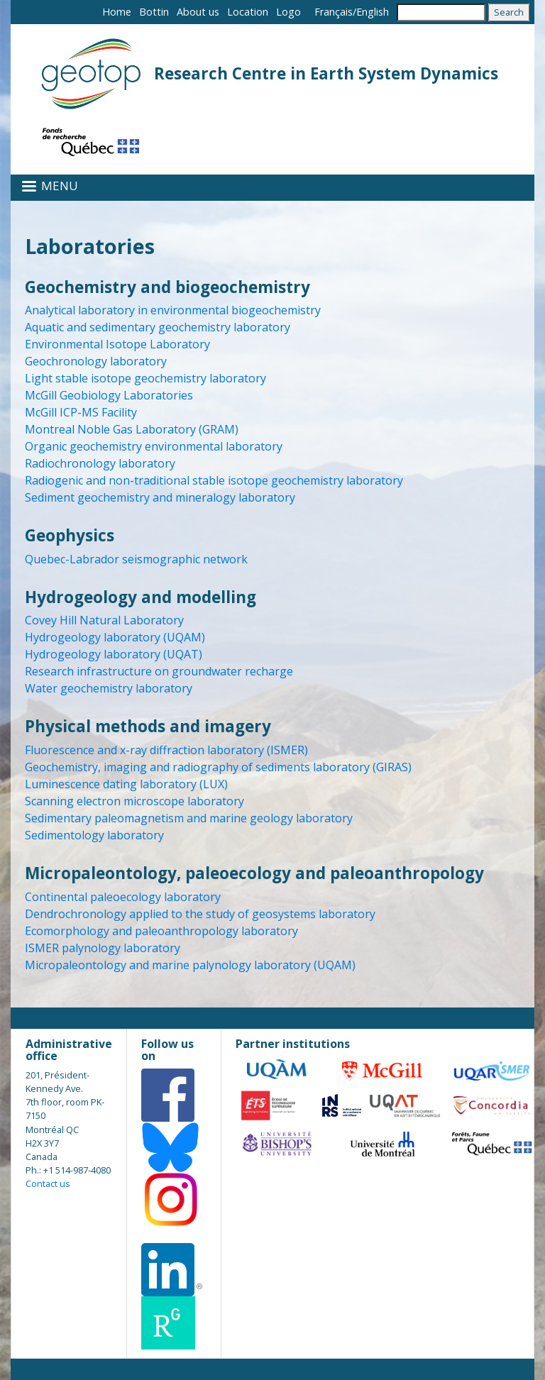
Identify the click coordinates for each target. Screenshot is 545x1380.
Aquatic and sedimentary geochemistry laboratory (157, 327)
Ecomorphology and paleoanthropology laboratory (161, 931)
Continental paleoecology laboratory (123, 897)
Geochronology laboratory (96, 361)
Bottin (154, 11)
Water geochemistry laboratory (108, 688)
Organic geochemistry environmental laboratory (153, 446)
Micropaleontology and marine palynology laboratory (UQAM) (190, 965)
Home (116, 11)
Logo (288, 11)
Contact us (48, 1183)
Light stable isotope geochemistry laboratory (145, 378)
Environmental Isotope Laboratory (117, 344)
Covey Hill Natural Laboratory (104, 620)
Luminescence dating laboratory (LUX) (126, 784)
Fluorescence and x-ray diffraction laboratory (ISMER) (166, 750)
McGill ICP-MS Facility (81, 412)
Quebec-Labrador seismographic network (136, 559)
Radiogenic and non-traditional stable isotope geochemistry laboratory (214, 480)
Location (247, 11)
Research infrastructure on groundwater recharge (159, 671)
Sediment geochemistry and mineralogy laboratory (160, 497)
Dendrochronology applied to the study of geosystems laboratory (200, 914)
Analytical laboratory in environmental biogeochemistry (173, 310)
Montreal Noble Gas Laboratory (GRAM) (131, 429)
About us (198, 11)
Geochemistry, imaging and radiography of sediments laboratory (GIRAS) (218, 767)
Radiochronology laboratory (100, 463)
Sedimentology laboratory (94, 835)
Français (333, 11)
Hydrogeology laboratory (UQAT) (113, 654)
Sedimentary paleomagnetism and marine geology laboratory (189, 818)
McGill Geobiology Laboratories (109, 395)
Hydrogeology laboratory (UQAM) (115, 637)
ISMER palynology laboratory (102, 948)
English (372, 11)
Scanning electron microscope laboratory (134, 801)
